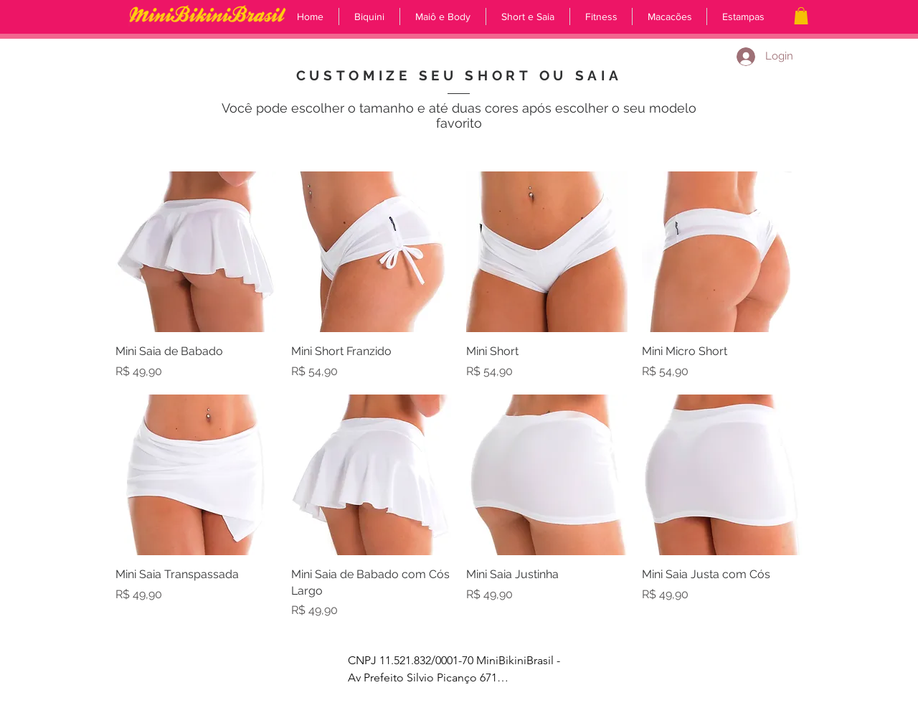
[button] (801, 15)
